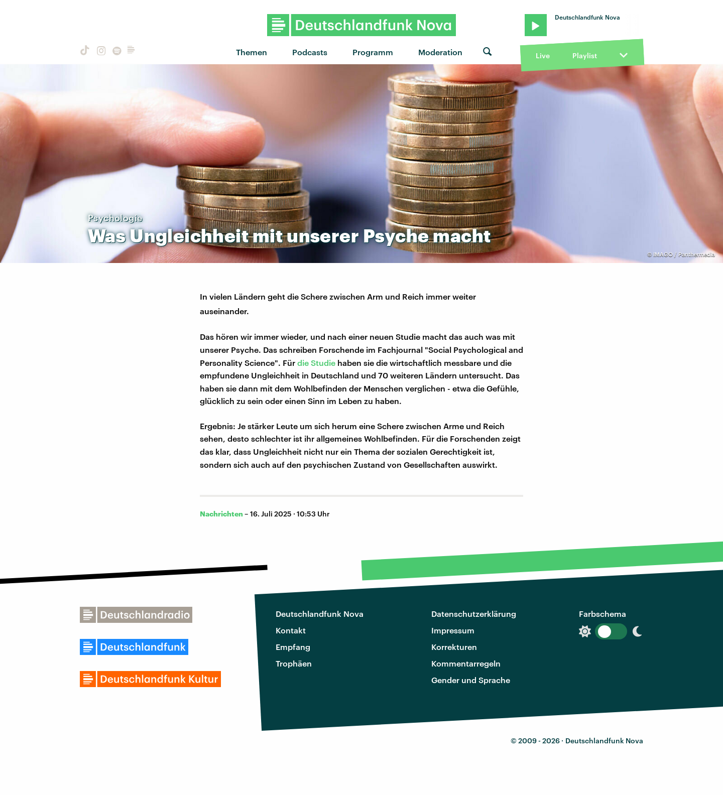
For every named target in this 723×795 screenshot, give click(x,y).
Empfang (293, 646)
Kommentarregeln (466, 663)
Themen (251, 52)
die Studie (316, 362)
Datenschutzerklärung (473, 613)
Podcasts (309, 52)
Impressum (452, 630)
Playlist (584, 55)
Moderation (440, 52)
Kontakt (291, 630)
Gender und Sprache (470, 680)
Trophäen (294, 663)
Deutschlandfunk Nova (320, 613)
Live (543, 55)
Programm (372, 52)
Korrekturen (454, 646)
